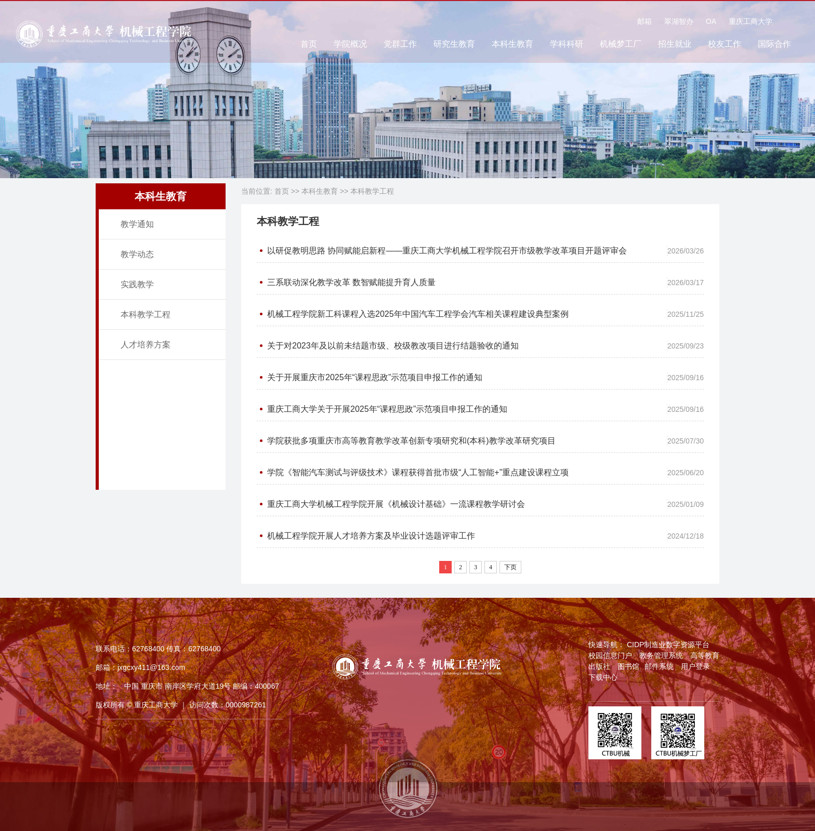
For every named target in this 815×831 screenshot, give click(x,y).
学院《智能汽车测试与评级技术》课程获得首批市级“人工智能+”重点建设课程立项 (418, 472)
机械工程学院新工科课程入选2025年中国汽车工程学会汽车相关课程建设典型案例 (418, 314)
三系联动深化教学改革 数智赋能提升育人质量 (351, 282)
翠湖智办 (678, 23)
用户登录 (695, 666)
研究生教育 (454, 46)
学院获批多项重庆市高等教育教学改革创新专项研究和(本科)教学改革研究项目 (411, 440)
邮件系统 (659, 666)
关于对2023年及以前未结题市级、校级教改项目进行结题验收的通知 (393, 345)
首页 (308, 46)
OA (711, 23)
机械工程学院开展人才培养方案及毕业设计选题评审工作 (371, 535)
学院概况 (350, 46)
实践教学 (137, 284)
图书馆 (628, 666)
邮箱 (644, 23)
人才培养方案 (145, 344)
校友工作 (724, 46)
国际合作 (774, 46)
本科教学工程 (145, 314)
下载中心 (602, 677)
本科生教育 (512, 46)
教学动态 (137, 254)
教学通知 (137, 224)
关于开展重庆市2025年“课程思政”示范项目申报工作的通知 (374, 377)
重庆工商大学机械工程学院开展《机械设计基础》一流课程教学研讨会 (396, 504)
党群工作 (400, 46)
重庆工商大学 (750, 23)
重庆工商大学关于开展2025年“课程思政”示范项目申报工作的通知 (387, 409)
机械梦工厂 (620, 46)
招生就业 (674, 46)
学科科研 (566, 46)
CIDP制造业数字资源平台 (668, 644)
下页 (510, 567)
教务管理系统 (661, 655)
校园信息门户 (610, 655)
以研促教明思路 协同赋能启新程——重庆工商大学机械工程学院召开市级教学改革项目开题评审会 (447, 250)
